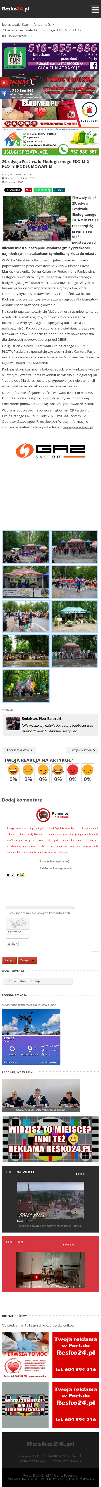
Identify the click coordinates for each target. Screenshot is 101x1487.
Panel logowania (28, 1455)
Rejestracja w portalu (61, 1455)
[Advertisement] (50, 500)
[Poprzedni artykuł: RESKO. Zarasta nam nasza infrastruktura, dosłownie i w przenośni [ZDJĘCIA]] (19, 750)
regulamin (42, 846)
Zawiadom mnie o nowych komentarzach (40, 913)
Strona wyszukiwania (67, 1461)
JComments (94, 951)
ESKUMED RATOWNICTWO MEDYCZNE (35, 1479)
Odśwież (14, 932)
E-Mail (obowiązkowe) (56, 868)
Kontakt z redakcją (32, 1461)
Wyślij (12, 943)
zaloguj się (63, 852)
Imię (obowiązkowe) (54, 861)
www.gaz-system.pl (78, 427)
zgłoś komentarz (61, 840)
